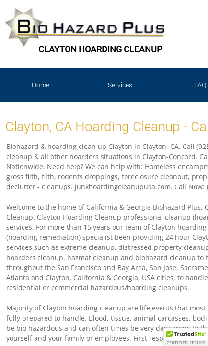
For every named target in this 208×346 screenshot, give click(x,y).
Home (40, 85)
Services (120, 85)
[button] (186, 337)
